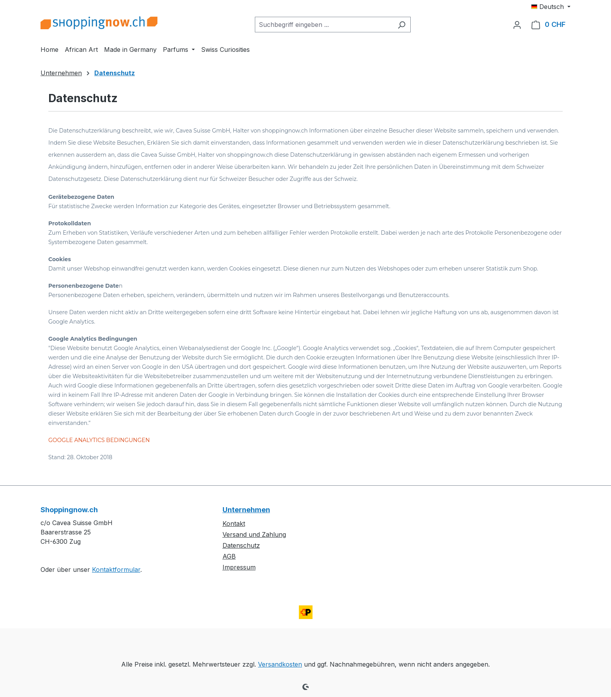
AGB (229, 556)
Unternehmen (246, 510)
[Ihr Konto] (517, 24)
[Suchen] (401, 24)
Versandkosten (280, 664)
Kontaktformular (116, 569)
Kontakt (234, 523)
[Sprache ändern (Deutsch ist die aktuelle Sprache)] (550, 6)
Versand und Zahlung (254, 534)
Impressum (239, 567)
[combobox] (324, 24)
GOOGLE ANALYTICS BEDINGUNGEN (99, 440)
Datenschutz (241, 545)
